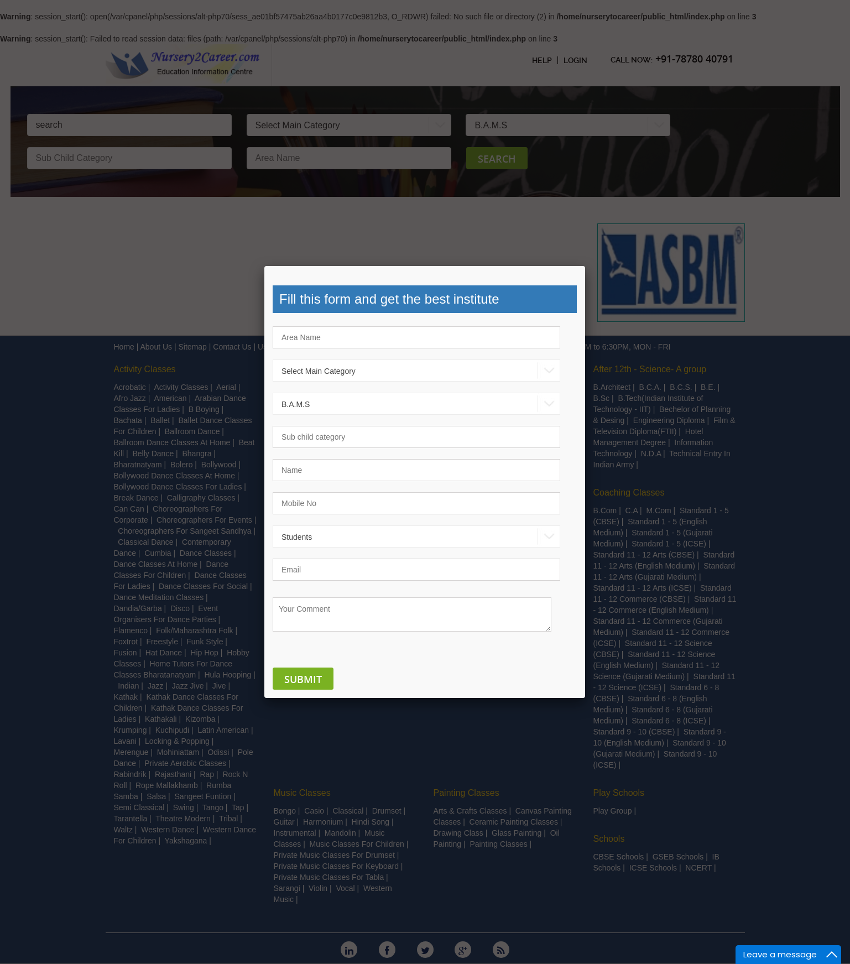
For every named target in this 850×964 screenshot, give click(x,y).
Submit (303, 679)
